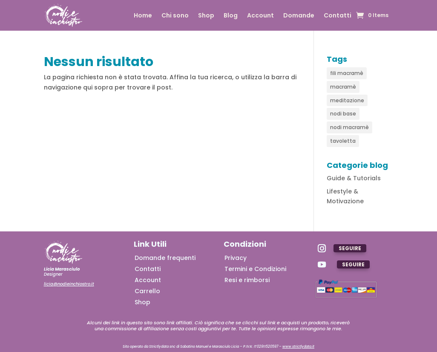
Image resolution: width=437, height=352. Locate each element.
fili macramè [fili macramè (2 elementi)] (346, 73)
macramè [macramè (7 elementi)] (343, 86)
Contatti (337, 16)
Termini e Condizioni (255, 269)
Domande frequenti (165, 258)
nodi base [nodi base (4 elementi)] (343, 113)
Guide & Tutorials (354, 178)
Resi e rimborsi (247, 280)
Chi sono (175, 16)
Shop (206, 16)
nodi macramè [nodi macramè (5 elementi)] (349, 127)
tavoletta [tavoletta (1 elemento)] (343, 140)
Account (260, 16)
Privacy (235, 258)
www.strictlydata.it (298, 346)
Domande (298, 16)
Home (143, 16)
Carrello (147, 291)
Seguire (350, 248)
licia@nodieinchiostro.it (69, 284)
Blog (231, 16)
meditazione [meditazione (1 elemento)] (347, 100)
